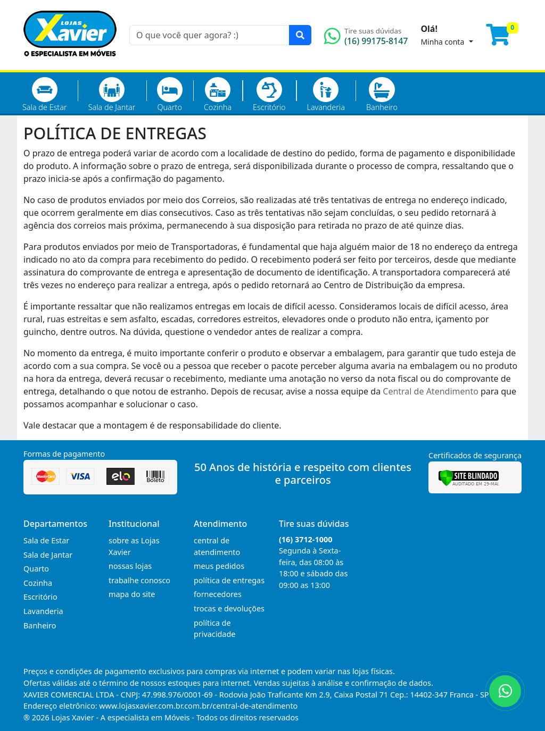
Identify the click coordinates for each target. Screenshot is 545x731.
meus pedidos (219, 566)
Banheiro (382, 94)
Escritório (269, 94)
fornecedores (218, 594)
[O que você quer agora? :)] (209, 35)
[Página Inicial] (70, 64)
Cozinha (218, 94)
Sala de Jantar (112, 94)
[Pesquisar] (300, 35)
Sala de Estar (44, 94)
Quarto (170, 94)
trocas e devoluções (229, 608)
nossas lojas (130, 566)
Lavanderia (325, 94)
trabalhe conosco (139, 580)
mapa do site (132, 594)
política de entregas (229, 580)
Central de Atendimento (430, 391)
